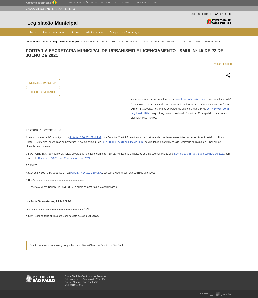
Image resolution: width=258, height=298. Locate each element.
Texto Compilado (43, 92)
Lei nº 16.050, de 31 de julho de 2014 (122, 142)
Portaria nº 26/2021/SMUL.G (190, 99)
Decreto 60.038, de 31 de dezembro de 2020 (199, 153)
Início (33, 32)
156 (156, 2)
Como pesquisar (54, 32)
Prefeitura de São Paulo (219, 23)
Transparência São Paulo (81, 2)
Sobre (75, 32)
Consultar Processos (136, 2)
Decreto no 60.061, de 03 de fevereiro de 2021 (64, 158)
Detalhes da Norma (42, 82)
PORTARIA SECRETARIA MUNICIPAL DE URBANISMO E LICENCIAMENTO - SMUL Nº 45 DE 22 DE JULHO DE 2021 (141, 42)
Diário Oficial (109, 2)
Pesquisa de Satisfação (124, 32)
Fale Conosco (94, 32)
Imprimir (227, 63)
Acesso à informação (38, 3)
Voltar (217, 63)
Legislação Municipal (52, 23)
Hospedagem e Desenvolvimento (215, 293)
